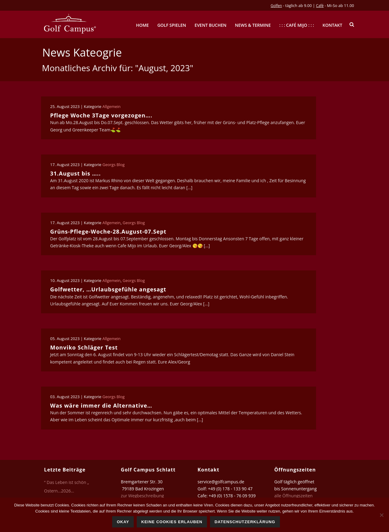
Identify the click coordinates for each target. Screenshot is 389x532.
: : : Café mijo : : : (296, 25)
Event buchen (210, 25)
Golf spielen (171, 25)
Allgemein (111, 106)
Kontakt (332, 25)
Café (320, 5)
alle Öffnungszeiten (293, 496)
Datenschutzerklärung (245, 522)
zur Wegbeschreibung (143, 496)
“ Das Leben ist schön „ (66, 482)
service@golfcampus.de (221, 482)
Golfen (276, 5)
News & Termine (253, 25)
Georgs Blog (113, 164)
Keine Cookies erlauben (171, 522)
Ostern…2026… (59, 491)
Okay (123, 522)
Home (142, 25)
